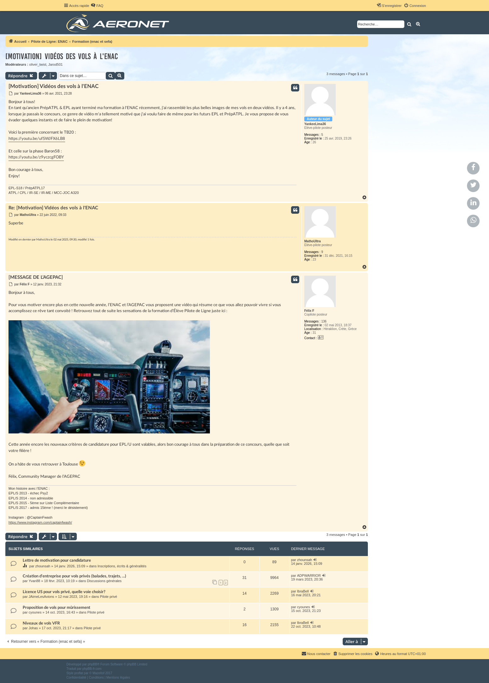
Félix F (309, 310)
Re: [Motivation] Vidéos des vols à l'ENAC (53, 208)
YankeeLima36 (315, 124)
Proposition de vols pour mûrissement (56, 607)
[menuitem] (97, 5)
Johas (33, 628)
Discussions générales (104, 581)
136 (324, 321)
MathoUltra (312, 241)
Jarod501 (55, 64)
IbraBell (303, 591)
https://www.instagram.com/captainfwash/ (40, 522)
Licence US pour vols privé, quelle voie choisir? (64, 592)
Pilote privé (108, 596)
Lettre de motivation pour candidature (57, 560)
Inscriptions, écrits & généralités (122, 566)
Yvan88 (34, 581)
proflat (78, 673)
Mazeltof (98, 673)
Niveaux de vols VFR (41, 623)
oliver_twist (37, 64)
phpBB (92, 664)
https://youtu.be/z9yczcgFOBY (36, 157)
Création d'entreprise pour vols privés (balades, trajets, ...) (74, 576)
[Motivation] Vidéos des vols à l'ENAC (61, 56)
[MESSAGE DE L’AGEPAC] (35, 277)
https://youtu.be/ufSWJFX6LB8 (36, 139)
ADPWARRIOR (309, 575)
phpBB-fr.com (92, 668)
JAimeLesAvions (41, 596)
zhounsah (42, 566)
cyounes (35, 612)
